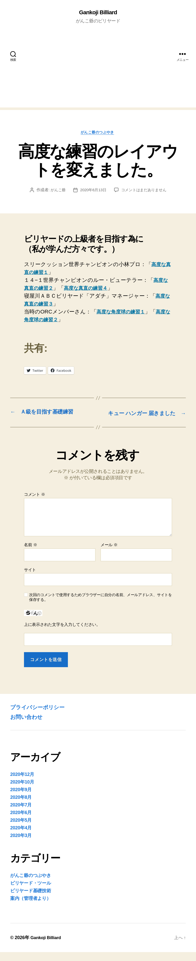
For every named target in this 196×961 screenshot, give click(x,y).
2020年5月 (21, 829)
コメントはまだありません (145, 191)
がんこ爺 (56, 191)
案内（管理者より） (30, 907)
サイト (30, 578)
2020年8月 (21, 806)
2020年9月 (21, 798)
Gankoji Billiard (98, 13)
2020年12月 (22, 783)
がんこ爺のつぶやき (98, 133)
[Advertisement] (98, 72)
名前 (30, 554)
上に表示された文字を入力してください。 (62, 633)
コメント (34, 503)
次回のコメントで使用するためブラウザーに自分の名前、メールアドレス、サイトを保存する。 (100, 606)
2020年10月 (22, 790)
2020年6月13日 (92, 191)
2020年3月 (21, 844)
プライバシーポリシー (41, 715)
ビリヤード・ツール (30, 892)
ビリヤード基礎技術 (30, 899)
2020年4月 (21, 836)
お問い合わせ (28, 725)
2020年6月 (21, 821)
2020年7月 (21, 813)
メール (109, 554)
